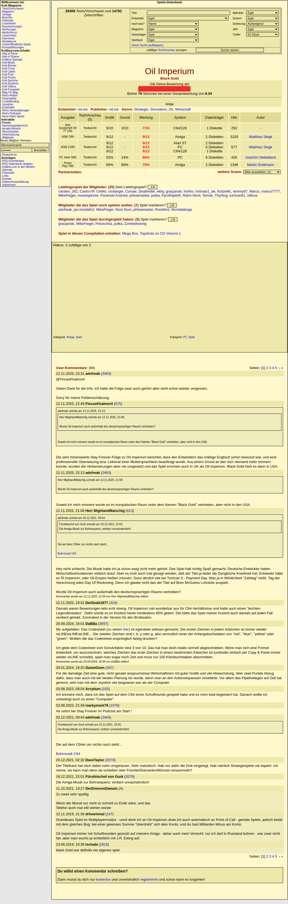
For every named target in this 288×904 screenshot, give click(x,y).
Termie (207, 195)
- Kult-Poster (8, 77)
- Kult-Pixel (7, 74)
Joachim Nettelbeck (260, 157)
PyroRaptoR (171, 195)
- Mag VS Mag (9, 92)
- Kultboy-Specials (12, 59)
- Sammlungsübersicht (14, 125)
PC (185, 337)
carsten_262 (68, 191)
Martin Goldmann (260, 165)
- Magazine (7, 11)
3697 (103, 624)
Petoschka (103, 224)
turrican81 (237, 195)
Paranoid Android (113, 195)
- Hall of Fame (9, 53)
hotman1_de (205, 191)
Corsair (130, 191)
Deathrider (147, 191)
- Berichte (6, 17)
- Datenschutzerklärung (15, 181)
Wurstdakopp (181, 209)
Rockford (162, 209)
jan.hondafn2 (84, 209)
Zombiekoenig (135, 224)
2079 (110, 760)
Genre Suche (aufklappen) (147, 45)
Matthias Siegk (260, 137)
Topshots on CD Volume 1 (160, 233)
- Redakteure (8, 41)
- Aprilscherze (9, 32)
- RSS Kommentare (12, 160)
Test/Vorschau (166, 50)
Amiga (70, 337)
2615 (104, 844)
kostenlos (103, 879)
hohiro (189, 191)
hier (126, 629)
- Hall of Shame (10, 56)
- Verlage (6, 14)
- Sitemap (6, 169)
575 (118, 404)
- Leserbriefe (8, 23)
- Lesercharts (8, 35)
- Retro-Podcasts (11, 113)
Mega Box (130, 233)
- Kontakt (6, 178)
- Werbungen (8, 29)
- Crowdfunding (10, 101)
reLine (83, 109)
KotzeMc (224, 191)
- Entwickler (8, 107)
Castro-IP (87, 191)
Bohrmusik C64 (67, 553)
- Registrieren (9, 154)
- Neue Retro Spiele (12, 116)
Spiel (79, 337)
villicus (252, 195)
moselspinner (88, 195)
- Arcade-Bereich (11, 128)
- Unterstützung (10, 134)
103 (106, 689)
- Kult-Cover (8, 68)
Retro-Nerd (191, 195)
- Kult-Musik (8, 62)
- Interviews (7, 38)
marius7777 (270, 191)
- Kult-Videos (8, 86)
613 (130, 511)
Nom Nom (123, 209)
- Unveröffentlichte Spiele (16, 44)
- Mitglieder (7, 137)
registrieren (149, 879)
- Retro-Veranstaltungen (15, 110)
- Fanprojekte (9, 98)
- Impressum (8, 184)
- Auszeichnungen (11, 26)
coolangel (115, 191)
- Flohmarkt (7, 172)
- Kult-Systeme (9, 83)
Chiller (101, 191)
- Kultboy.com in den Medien (18, 166)
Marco (254, 191)
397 (109, 668)
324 (113, 603)
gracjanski (174, 191)
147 (109, 814)
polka (155, 195)
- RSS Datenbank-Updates (17, 163)
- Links (4, 175)
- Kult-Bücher (8, 65)
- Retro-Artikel (9, 95)
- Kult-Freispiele (10, 89)
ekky (160, 191)
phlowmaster (139, 195)
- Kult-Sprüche (9, 80)
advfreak (65, 209)
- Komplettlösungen (12, 47)
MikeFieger (67, 195)
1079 (114, 705)
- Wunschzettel (9, 131)
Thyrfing (221, 195)
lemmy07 (240, 191)
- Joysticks (7, 104)
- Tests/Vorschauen (12, 8)
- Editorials (7, 20)
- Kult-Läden (8, 71)
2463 (106, 373)
